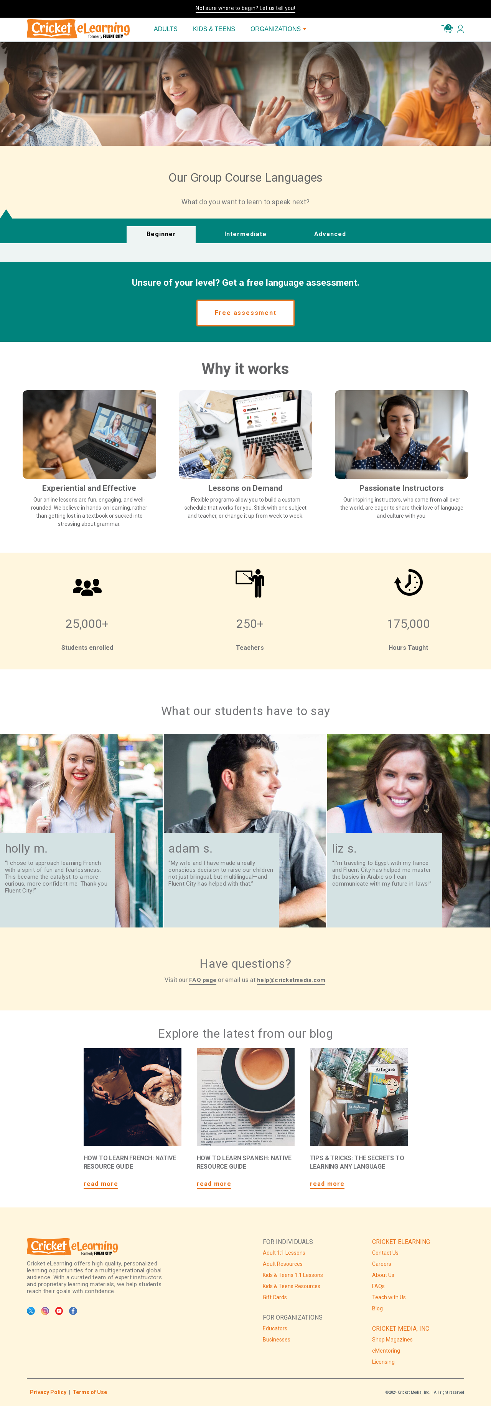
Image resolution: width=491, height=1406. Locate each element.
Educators (275, 1328)
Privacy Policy (48, 1392)
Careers (381, 1264)
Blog (377, 1308)
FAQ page (202, 980)
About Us (383, 1275)
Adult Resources (283, 1264)
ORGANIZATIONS (278, 29)
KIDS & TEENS (214, 29)
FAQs (378, 1286)
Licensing (383, 1362)
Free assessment (246, 312)
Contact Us (385, 1253)
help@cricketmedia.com (291, 980)
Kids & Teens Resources (291, 1286)
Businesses (276, 1339)
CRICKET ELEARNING (401, 1241)
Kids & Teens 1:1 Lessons (293, 1275)
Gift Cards (275, 1297)
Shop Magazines (392, 1339)
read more (101, 1183)
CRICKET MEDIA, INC (400, 1328)
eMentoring (386, 1351)
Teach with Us (389, 1297)
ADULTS (166, 29)
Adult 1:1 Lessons (284, 1253)
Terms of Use (89, 1392)
